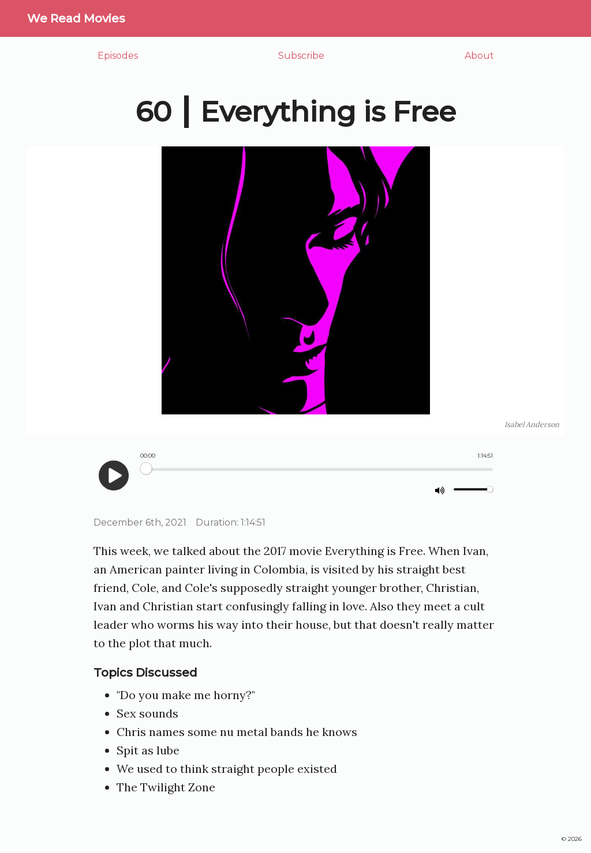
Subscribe (301, 55)
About (479, 55)
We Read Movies (76, 18)
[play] (113, 475)
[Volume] (473, 489)
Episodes (118, 55)
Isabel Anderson (531, 424)
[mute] (439, 489)
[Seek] (316, 469)
